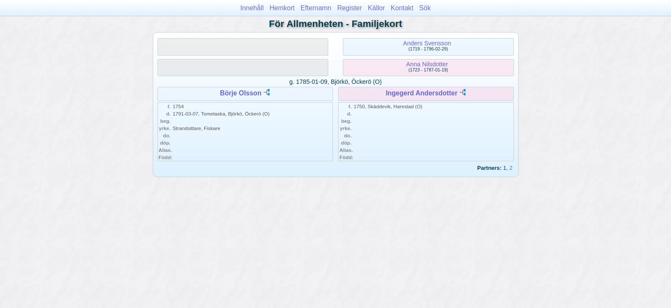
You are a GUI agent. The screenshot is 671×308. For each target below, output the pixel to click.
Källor (376, 8)
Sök (425, 8)
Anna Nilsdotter (427, 64)
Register (349, 8)
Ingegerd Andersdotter (421, 93)
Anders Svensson (427, 43)
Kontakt (402, 8)
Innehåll (252, 8)
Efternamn (315, 8)
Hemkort (282, 8)
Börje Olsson (240, 93)
